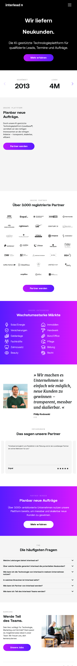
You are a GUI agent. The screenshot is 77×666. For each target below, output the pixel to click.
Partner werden (18, 146)
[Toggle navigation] (69, 5)
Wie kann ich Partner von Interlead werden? (38, 585)
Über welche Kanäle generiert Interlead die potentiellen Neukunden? (38, 566)
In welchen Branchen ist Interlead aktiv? (38, 579)
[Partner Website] (9, 217)
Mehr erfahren (39, 57)
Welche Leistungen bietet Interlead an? (38, 560)
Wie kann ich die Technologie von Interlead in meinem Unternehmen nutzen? (38, 572)
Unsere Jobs (17, 647)
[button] (72, 84)
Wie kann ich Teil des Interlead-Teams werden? (38, 591)
